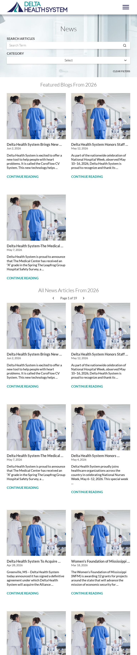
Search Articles (21, 38)
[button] (125, 7)
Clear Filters (121, 71)
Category (15, 53)
